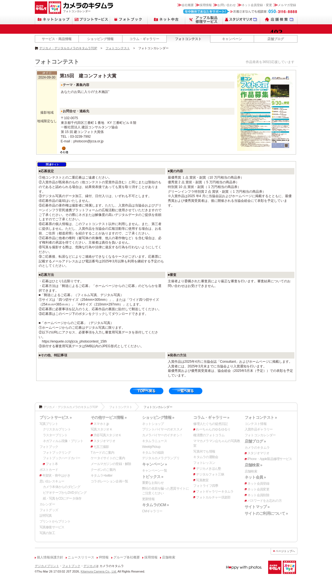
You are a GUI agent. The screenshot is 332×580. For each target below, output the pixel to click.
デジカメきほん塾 (208, 469)
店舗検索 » (253, 465)
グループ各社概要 (126, 557)
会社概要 (188, 5)
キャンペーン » (154, 464)
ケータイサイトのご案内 (108, 458)
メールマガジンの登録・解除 (111, 464)
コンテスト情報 (255, 424)
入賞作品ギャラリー (259, 429)
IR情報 (104, 557)
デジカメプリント (47, 566)
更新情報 (148, 499)
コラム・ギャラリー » (211, 417)
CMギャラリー (152, 511)
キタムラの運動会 (205, 457)
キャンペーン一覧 (154, 470)
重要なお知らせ (153, 483)
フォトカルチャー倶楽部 (213, 497)
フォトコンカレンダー (260, 435)
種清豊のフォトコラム (208, 435)
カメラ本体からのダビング (61, 487)
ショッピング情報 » (158, 417)
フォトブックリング (57, 452)
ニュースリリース (81, 557)
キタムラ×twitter (101, 475)
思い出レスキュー (52, 481)
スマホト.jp (101, 424)
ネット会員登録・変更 (257, 5)
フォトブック (49, 447)
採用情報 (206, 5)
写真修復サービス (52, 527)
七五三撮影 (101, 447)
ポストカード (49, 470)
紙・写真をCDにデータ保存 (62, 498)
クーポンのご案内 (103, 470)
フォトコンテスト (188, 39)
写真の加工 (47, 533)
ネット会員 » (255, 477)
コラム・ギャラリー (144, 39)
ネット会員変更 (258, 489)
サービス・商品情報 (57, 39)
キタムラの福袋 (153, 452)
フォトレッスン (204, 463)
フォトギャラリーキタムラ (214, 491)
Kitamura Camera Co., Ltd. (99, 571)
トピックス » (152, 476)
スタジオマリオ (104, 441)
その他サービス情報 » (109, 417)
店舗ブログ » (255, 441)
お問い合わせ (227, 5)
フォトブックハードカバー (61, 458)
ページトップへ (285, 551)
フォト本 (52, 464)
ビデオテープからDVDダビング (65, 493)
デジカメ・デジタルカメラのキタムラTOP (68, 48)
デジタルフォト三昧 (210, 474)
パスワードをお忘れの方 (264, 501)
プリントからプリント (55, 521)
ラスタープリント (55, 435)
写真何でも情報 (204, 451)
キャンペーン (232, 39)
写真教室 (202, 480)
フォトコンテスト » (261, 417)
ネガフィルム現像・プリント (63, 441)
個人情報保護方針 (50, 557)
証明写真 (46, 516)
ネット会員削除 (258, 495)
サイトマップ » (257, 507)
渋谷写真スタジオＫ (107, 435)
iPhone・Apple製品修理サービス (269, 459)
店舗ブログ (275, 39)
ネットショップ (153, 424)
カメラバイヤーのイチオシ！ (162, 435)
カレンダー (47, 504)
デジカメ (89, 566)
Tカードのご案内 (102, 452)
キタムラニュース (154, 441)
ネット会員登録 (258, 483)
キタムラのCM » (155, 505)
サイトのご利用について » (266, 513)
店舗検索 (251, 471)
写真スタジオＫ (102, 429)
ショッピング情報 (100, 39)
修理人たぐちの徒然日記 (210, 424)
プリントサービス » (56, 417)
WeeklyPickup (151, 447)
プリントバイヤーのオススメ (162, 429)
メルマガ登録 (287, 5)
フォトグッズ (49, 510)
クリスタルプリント (57, 429)
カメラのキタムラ (257, 448)
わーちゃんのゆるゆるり (213, 429)
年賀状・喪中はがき (56, 475)
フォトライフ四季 (205, 486)
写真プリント (49, 424)
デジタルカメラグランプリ (160, 458)
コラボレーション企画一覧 (109, 481)
